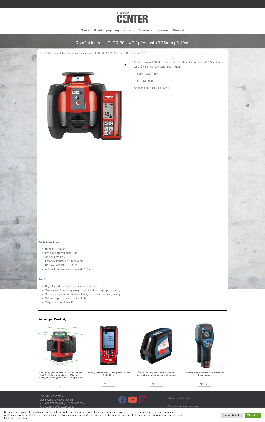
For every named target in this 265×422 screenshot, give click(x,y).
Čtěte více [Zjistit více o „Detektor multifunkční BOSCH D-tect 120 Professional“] (204, 384)
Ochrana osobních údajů (179, 398)
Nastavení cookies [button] (232, 415)
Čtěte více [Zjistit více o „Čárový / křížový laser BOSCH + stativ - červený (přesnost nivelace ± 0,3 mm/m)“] (156, 384)
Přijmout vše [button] (253, 415)
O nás (85, 30)
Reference (145, 30)
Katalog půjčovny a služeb (113, 30)
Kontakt (178, 30)
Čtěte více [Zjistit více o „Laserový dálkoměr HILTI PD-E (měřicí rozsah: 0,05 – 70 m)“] (108, 384)
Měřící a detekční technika (62, 53)
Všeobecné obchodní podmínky (182, 406)
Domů (42, 53)
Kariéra (162, 30)
